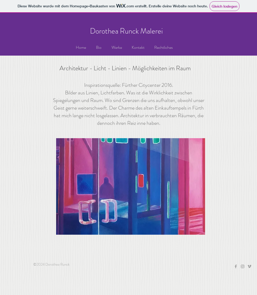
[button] (116, 47)
